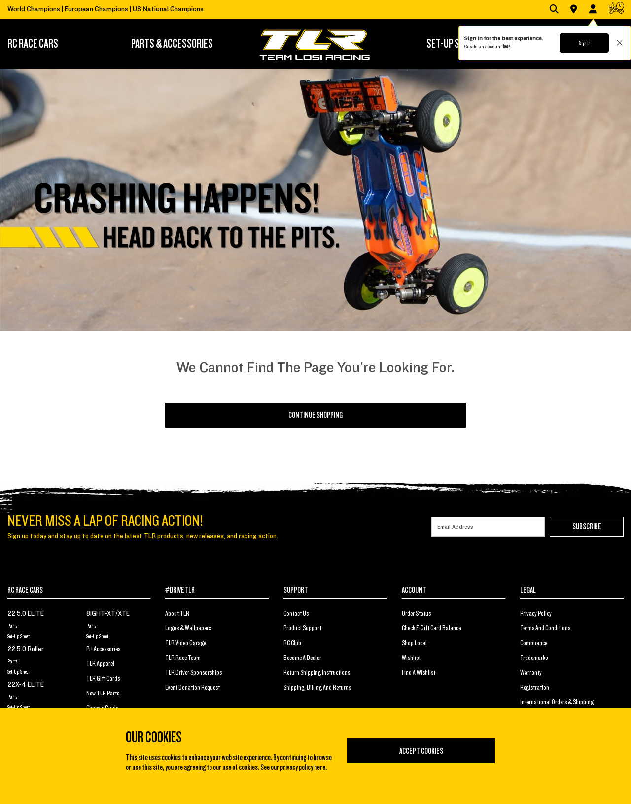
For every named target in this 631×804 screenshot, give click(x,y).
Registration (534, 687)
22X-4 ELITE (25, 684)
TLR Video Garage (185, 643)
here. (507, 46)
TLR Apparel (100, 663)
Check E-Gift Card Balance (431, 628)
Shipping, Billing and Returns (317, 687)
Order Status (416, 613)
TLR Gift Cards (103, 678)
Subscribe (586, 526)
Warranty (531, 672)
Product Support (302, 628)
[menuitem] (47, 44)
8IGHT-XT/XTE (108, 613)
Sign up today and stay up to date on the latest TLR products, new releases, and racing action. (142, 536)
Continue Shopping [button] (315, 415)
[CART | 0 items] (616, 10)
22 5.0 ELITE (25, 613)
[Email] (488, 527)
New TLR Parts (102, 693)
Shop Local (414, 643)
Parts (12, 626)
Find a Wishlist (418, 672)
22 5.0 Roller (25, 649)
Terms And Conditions (545, 628)
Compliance (533, 643)
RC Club (292, 643)
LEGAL (528, 590)
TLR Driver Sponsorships (193, 672)
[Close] (507, 722)
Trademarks (534, 658)
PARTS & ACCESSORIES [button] (172, 43)
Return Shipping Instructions (316, 672)
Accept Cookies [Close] (421, 751)
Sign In (584, 43)
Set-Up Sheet (18, 636)
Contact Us (296, 613)
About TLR (177, 613)
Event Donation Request (192, 687)
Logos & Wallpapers (188, 628)
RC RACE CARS (25, 590)
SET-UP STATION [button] (455, 43)
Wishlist (411, 658)
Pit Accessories (103, 649)
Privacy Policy (536, 613)
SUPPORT (295, 590)
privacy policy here (302, 767)
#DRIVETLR (180, 590)
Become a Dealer (302, 658)
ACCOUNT (414, 590)
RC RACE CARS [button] (32, 43)
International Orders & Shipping (557, 702)
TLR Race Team (183, 658)
